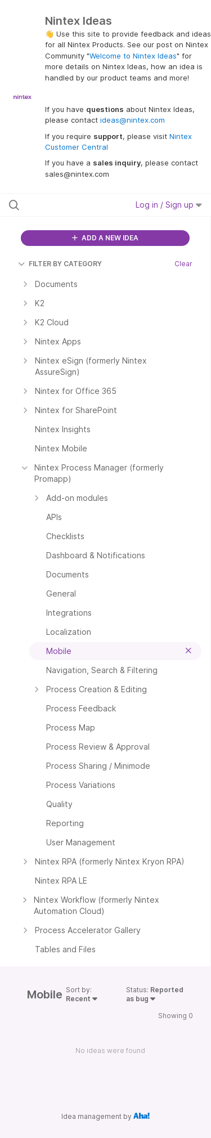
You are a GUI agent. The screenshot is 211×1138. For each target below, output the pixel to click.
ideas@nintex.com (132, 119)
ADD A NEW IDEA (105, 238)
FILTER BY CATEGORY (60, 263)
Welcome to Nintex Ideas (133, 55)
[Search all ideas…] (67, 205)
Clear (183, 263)
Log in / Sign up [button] (169, 204)
